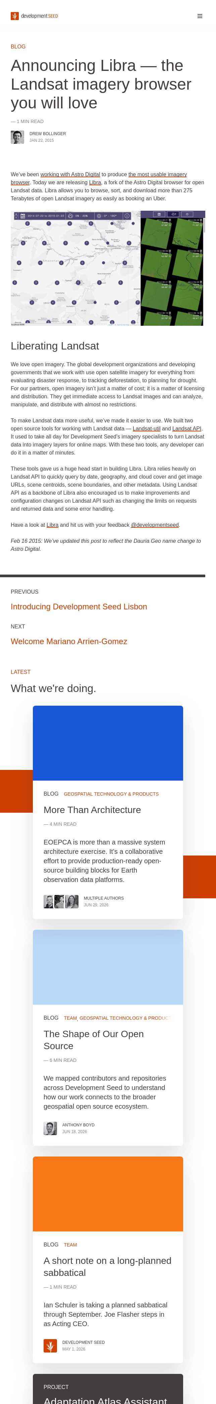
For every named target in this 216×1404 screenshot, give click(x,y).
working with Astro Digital (70, 174)
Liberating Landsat (55, 346)
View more (108, 1038)
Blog (18, 46)
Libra (95, 182)
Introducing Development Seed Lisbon (79, 606)
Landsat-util (147, 428)
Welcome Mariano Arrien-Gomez (69, 641)
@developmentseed (155, 525)
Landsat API (186, 428)
